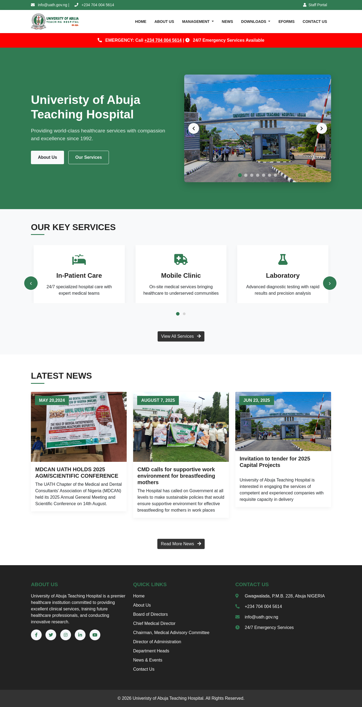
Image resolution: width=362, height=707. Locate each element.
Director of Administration (157, 641)
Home (139, 596)
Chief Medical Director (154, 623)
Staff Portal (315, 5)
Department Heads (151, 651)
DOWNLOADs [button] (254, 21)
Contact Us (143, 669)
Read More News (181, 543)
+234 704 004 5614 (163, 40)
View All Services (181, 336)
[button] (178, 313)
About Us (47, 157)
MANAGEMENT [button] (196, 21)
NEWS (227, 21)
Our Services (88, 157)
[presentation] (31, 283)
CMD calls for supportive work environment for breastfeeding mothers (176, 475)
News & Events (147, 660)
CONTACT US (315, 21)
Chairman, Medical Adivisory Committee (171, 632)
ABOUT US (164, 21)
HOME (140, 21)
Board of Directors (150, 614)
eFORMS (286, 21)
